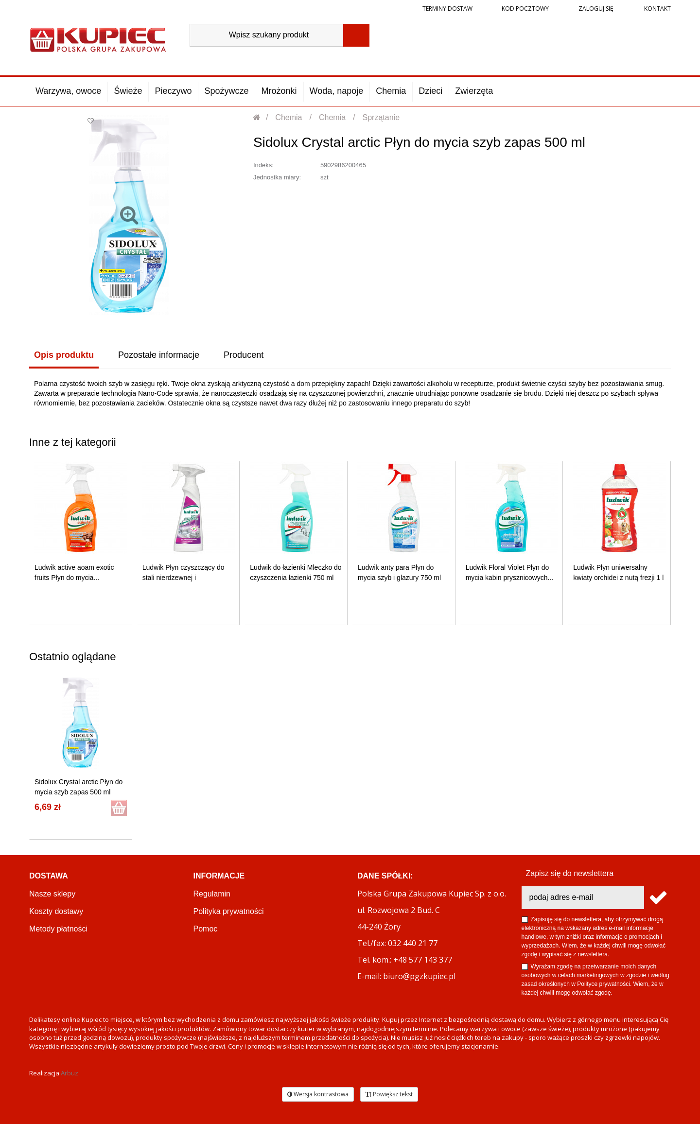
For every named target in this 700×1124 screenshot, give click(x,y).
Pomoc (205, 929)
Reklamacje (49, 964)
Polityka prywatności (228, 911)
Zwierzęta (474, 91)
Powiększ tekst (389, 1094)
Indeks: (263, 165)
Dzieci (430, 91)
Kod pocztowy (525, 8)
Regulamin (211, 894)
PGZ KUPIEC (217, 964)
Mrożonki (279, 91)
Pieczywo (173, 91)
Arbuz (69, 1073)
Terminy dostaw (447, 8)
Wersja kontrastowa (318, 1094)
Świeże (128, 91)
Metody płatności (58, 929)
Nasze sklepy (52, 894)
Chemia (391, 91)
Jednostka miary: (277, 177)
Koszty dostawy (56, 911)
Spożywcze (226, 91)
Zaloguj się (595, 8)
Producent (243, 355)
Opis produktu (64, 355)
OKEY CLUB (215, 946)
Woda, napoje (337, 91)
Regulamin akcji (220, 981)
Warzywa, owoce (68, 91)
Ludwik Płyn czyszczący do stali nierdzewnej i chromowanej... (183, 577)
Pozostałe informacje (158, 355)
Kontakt (657, 8)
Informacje (219, 876)
